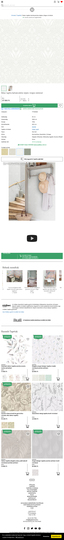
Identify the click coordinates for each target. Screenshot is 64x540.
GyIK (32, 508)
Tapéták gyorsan (32, 488)
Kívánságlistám (32, 506)
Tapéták (19, 15)
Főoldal (13, 15)
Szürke (34, 127)
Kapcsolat (32, 498)
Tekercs (24, 100)
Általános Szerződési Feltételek (32, 503)
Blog (32, 495)
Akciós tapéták (32, 491)
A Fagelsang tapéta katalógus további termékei (37, 320)
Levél (37, 129)
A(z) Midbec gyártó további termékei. (13, 312)
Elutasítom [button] (46, 536)
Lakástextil (32, 493)
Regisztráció (32, 500)
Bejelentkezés (32, 496)
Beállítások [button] (20, 537)
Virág (33, 129)
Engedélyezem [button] (56, 536)
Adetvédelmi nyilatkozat (32, 505)
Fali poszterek (32, 490)
